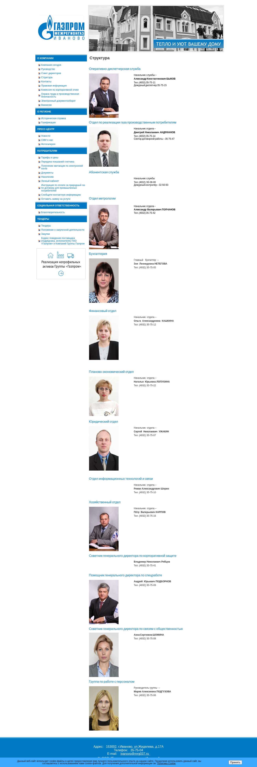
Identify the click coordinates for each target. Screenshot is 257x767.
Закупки (45, 234)
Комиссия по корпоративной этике (60, 89)
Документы (47, 172)
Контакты (46, 81)
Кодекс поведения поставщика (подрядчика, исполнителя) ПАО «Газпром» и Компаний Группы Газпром (63, 241)
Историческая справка (53, 118)
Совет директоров (51, 73)
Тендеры (43, 219)
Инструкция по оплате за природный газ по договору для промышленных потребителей (63, 188)
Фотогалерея (48, 144)
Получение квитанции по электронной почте (62, 167)
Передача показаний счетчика (57, 161)
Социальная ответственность (58, 205)
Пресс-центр (45, 129)
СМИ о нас (47, 140)
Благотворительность (53, 212)
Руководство (48, 69)
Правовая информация (54, 85)
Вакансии (46, 105)
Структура (47, 77)
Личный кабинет (50, 181)
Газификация (48, 122)
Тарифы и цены (49, 157)
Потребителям (47, 151)
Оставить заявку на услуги (55, 199)
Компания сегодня (51, 65)
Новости (45, 136)
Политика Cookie (166, 763)
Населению (47, 177)
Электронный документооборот (58, 100)
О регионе (44, 111)
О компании (45, 58)
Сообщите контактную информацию (61, 194)
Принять (235, 762)
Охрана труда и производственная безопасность (60, 95)
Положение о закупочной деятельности (62, 229)
